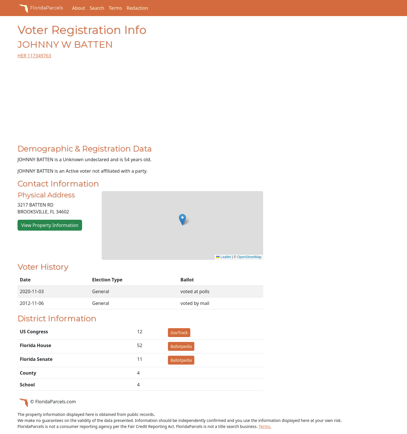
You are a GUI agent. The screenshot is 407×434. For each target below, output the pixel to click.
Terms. (265, 426)
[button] (182, 219)
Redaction (137, 8)
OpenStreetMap (249, 257)
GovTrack (179, 332)
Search (97, 8)
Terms (115, 8)
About (78, 8)
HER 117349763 (34, 55)
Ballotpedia (181, 346)
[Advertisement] (140, 104)
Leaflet (223, 257)
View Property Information (49, 225)
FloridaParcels (40, 8)
